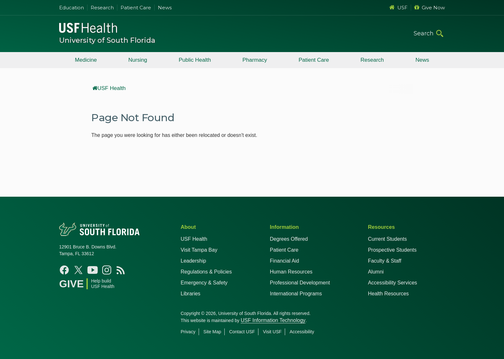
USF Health (109, 88)
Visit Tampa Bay (199, 250)
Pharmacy (254, 60)
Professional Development (300, 282)
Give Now (429, 7)
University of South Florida (107, 40)
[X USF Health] (78, 270)
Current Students (387, 239)
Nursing (137, 60)
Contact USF (242, 331)
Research (102, 7)
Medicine (86, 60)
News (165, 7)
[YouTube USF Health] (92, 270)
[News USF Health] (121, 270)
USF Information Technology (273, 320)
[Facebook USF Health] (64, 270)
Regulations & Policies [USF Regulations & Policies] (206, 271)
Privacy (188, 331)
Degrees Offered (289, 239)
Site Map (212, 331)
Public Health (195, 60)
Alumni (376, 271)
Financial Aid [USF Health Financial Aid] (284, 261)
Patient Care (136, 7)
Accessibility (302, 331)
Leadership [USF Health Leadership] (193, 261)
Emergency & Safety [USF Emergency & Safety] (204, 282)
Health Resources (388, 293)
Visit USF (272, 331)
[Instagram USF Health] (107, 270)
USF (398, 7)
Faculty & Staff (384, 261)
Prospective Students (392, 250)
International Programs (296, 293)
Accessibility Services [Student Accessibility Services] (392, 282)
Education (71, 7)
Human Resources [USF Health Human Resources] (291, 271)
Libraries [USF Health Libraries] (190, 293)
